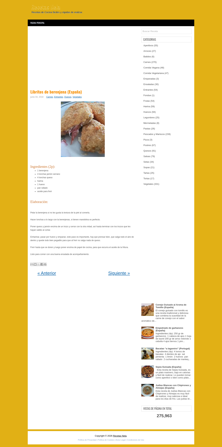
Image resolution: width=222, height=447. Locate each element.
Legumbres (149, 117)
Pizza (146, 139)
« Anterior (46, 273)
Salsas (146, 156)
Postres (147, 145)
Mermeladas (149, 123)
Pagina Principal (37, 22)
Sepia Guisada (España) (168, 367)
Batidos (147, 56)
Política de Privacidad (87, 440)
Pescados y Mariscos (154, 134)
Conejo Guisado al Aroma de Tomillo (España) (171, 306)
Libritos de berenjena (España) (56, 92)
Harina (146, 106)
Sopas (146, 167)
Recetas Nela (45, 6)
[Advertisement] (83, 57)
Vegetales (77, 97)
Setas (146, 162)
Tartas (146, 173)
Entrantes (58, 97)
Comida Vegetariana (153, 73)
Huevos (147, 112)
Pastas (146, 128)
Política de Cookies (106, 440)
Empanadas (149, 78)
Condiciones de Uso (135, 440)
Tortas (146, 178)
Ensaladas (148, 84)
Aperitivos (148, 45)
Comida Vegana (151, 67)
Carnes (49, 97)
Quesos (67, 97)
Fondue (147, 95)
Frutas (146, 101)
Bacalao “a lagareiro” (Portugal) (173, 348)
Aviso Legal (121, 440)
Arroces (147, 51)
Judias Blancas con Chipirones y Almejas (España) (173, 386)
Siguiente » (119, 273)
